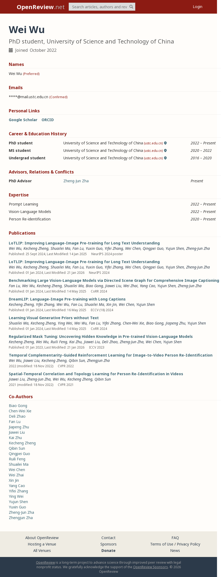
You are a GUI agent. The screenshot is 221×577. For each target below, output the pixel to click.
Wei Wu (15, 248)
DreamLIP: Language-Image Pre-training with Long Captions (67, 299)
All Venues (42, 550)
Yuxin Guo (94, 248)
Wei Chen (133, 248)
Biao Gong (94, 285)
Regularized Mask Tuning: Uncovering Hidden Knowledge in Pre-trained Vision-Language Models (101, 336)
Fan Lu (78, 248)
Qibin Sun (77, 360)
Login (197, 6)
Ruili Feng (59, 341)
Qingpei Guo (153, 248)
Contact (108, 537)
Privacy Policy (188, 544)
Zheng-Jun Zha (76, 180)
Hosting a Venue (42, 544)
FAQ (175, 537)
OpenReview (45, 562)
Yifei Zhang (114, 248)
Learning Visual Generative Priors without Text (54, 317)
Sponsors (108, 544)
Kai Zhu (75, 341)
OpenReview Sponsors (150, 567)
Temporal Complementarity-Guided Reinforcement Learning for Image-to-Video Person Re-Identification (110, 355)
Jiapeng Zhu (175, 323)
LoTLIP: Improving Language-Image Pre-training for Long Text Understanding (84, 243)
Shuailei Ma (60, 248)
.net (41, 7)
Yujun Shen (175, 248)
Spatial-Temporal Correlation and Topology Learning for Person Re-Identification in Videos (96, 373)
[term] (102, 7)
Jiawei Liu (113, 285)
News (175, 550)
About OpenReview (42, 537)
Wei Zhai (130, 285)
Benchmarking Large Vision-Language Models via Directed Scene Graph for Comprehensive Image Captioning (114, 280)
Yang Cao (147, 285)
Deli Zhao (110, 341)
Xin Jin (111, 304)
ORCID (48, 119)
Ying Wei (65, 323)
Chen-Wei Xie (133, 323)
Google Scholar (23, 119)
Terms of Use (161, 544)
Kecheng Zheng (35, 248)
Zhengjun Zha (98, 360)
